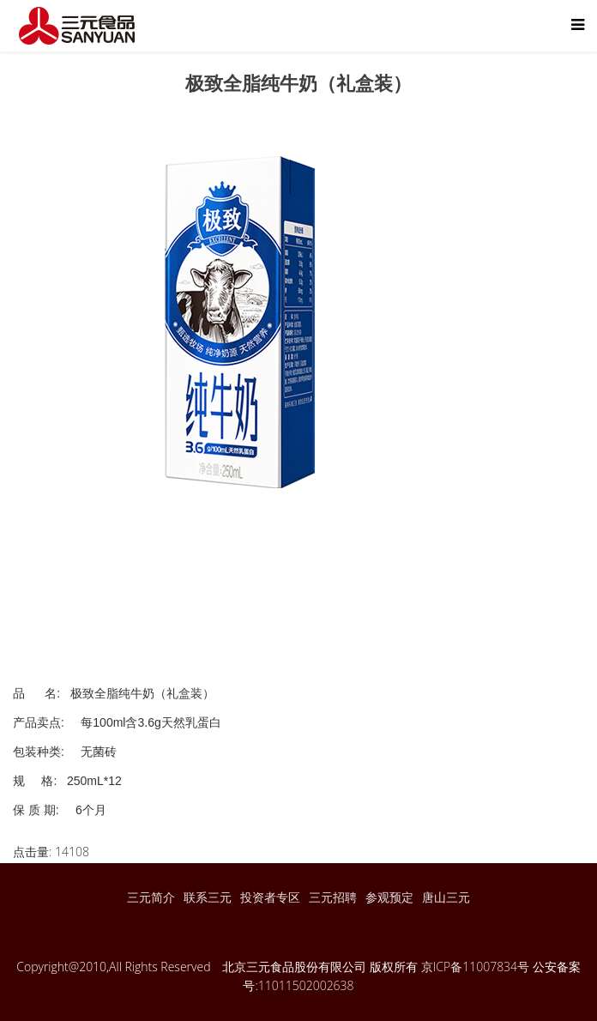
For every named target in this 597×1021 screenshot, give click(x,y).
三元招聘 (333, 897)
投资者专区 (270, 897)
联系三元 (208, 897)
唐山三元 (446, 897)
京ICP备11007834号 (475, 966)
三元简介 (151, 897)
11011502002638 (306, 985)
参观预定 (389, 897)
